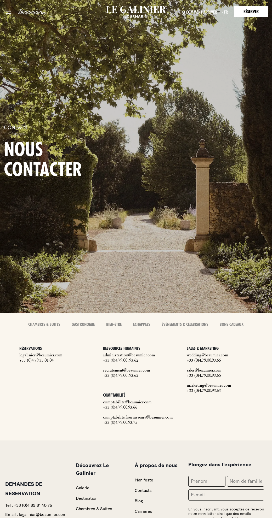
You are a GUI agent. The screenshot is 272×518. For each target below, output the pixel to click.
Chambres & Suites (44, 324)
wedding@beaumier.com (207, 355)
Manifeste (144, 480)
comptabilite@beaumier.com (127, 402)
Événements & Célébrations (185, 324)
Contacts (143, 490)
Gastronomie (83, 324)
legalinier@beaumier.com (40, 355)
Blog (139, 500)
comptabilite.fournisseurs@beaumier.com (138, 417)
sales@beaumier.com (204, 370)
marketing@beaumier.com (209, 386)
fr (226, 12)
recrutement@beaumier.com (126, 370)
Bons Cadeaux (232, 324)
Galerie (82, 487)
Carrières (143, 511)
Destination (87, 498)
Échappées (141, 324)
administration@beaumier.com (129, 355)
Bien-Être (114, 324)
